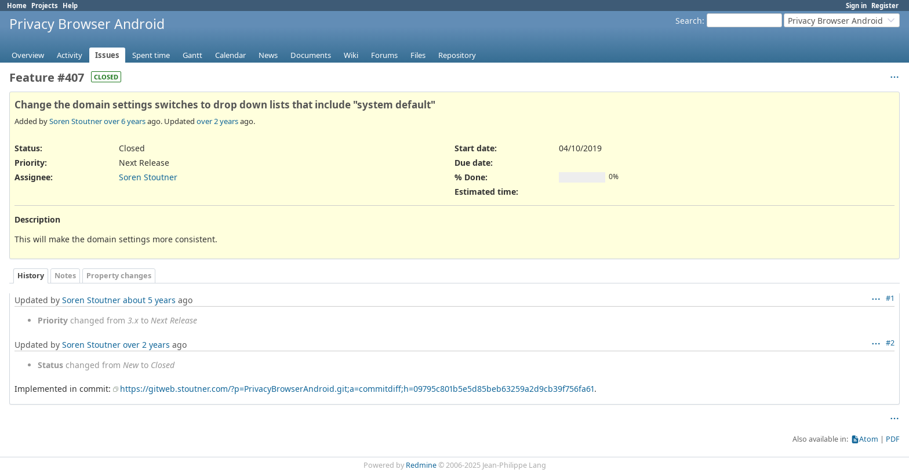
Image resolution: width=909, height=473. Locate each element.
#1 (890, 298)
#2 (890, 343)
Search (688, 20)
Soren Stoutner (75, 121)
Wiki (351, 55)
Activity (69, 55)
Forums (384, 55)
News (268, 55)
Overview (28, 55)
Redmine (421, 465)
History (30, 276)
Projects (44, 5)
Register (885, 5)
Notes (65, 276)
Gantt (192, 55)
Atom (868, 439)
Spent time (151, 55)
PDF (893, 439)
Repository (457, 55)
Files (418, 55)
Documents (310, 55)
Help (70, 5)
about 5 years (149, 299)
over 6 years (125, 121)
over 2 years (217, 121)
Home (17, 5)
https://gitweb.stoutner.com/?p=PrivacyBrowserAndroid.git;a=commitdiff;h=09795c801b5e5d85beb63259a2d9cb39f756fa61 (357, 388)
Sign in (856, 5)
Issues (107, 55)
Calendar (230, 55)
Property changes (118, 276)
